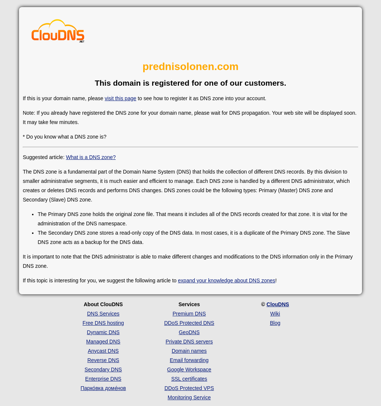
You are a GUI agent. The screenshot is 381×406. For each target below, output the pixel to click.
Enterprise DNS (103, 379)
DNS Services (103, 314)
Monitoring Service (189, 397)
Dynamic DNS (103, 332)
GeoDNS (189, 332)
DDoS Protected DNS (189, 323)
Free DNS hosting (103, 323)
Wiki (275, 314)
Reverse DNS (103, 360)
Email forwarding (189, 360)
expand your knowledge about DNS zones (226, 280)
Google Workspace (189, 369)
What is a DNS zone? (91, 157)
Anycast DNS (103, 351)
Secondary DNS (103, 369)
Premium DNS (189, 314)
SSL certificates (189, 379)
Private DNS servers (189, 342)
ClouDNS (277, 304)
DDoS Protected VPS (189, 388)
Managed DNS (103, 342)
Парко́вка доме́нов (103, 388)
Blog (275, 323)
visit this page (120, 98)
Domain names (189, 351)
